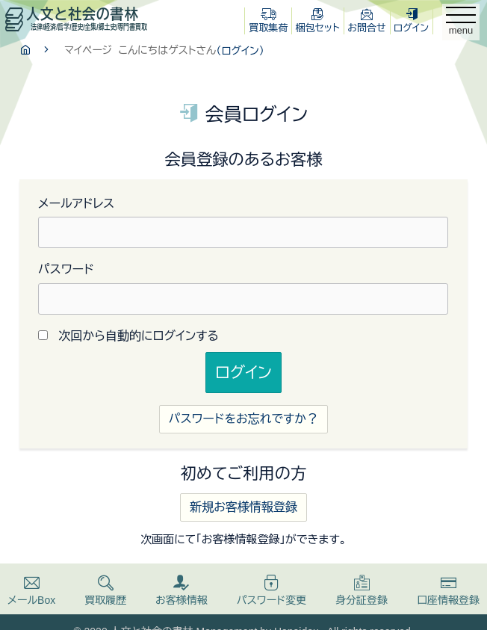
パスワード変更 (271, 590)
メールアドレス (76, 203)
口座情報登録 (448, 590)
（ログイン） (239, 51)
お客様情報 (181, 590)
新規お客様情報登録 (243, 507)
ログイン (411, 21)
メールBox (31, 590)
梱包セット (318, 21)
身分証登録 (361, 590)
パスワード (66, 269)
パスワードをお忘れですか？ (243, 419)
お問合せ (366, 21)
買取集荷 (268, 21)
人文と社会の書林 (75, 18)
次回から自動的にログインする (138, 336)
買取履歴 (105, 590)
